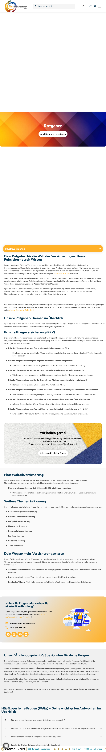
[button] (100, 249)
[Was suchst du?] (54, 6)
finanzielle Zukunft (62, 273)
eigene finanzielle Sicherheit (21, 310)
